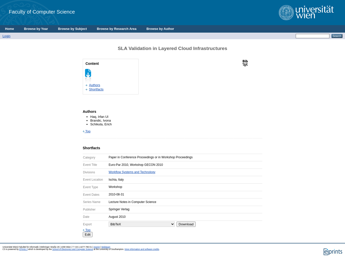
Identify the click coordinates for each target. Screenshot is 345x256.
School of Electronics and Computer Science (72, 249)
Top (87, 131)
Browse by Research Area (116, 29)
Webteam (106, 247)
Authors (94, 85)
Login (6, 36)
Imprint (97, 247)
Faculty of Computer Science (42, 12)
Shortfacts (96, 89)
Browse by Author (160, 29)
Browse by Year (36, 29)
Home (9, 29)
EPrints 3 (23, 249)
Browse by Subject (72, 29)
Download (186, 224)
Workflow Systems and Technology (132, 172)
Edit (88, 234)
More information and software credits (142, 249)
